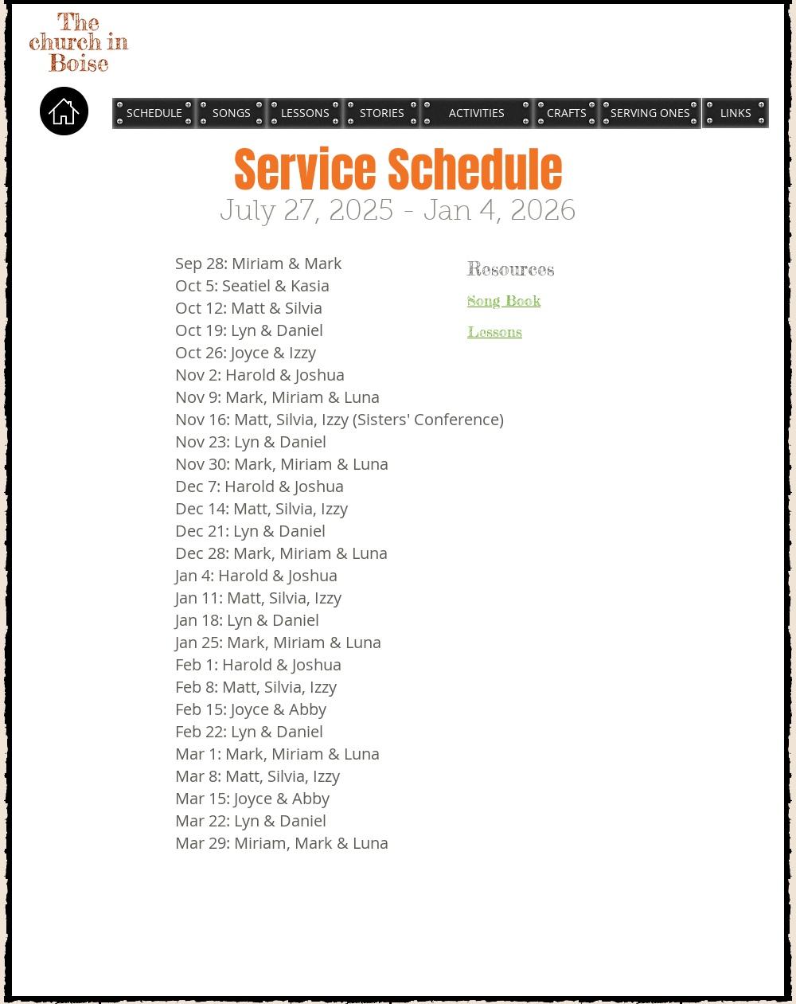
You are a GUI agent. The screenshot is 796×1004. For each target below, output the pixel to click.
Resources (511, 269)
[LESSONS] (305, 113)
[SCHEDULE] (154, 113)
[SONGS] (231, 113)
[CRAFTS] (566, 113)
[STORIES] (382, 113)
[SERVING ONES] (650, 113)
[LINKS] (735, 112)
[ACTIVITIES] (476, 113)
